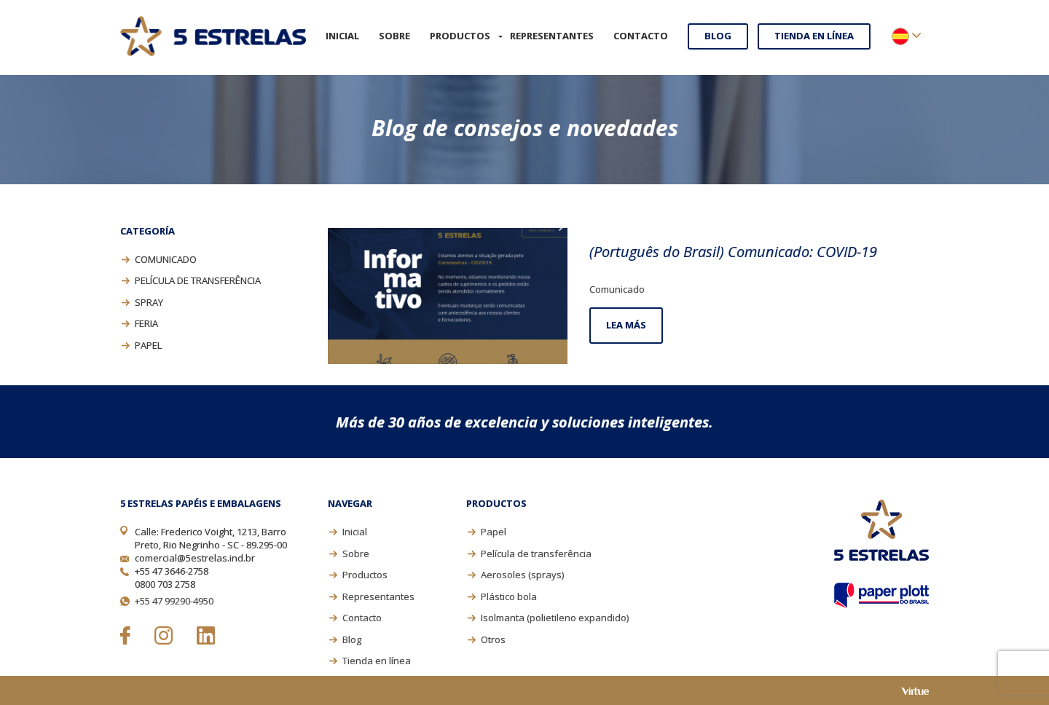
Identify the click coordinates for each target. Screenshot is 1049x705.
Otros (493, 639)
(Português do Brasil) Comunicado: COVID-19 (733, 251)
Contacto (640, 35)
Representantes (552, 35)
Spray (149, 302)
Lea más (626, 324)
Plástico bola (509, 596)
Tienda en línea (814, 35)
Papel (148, 345)
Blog (717, 35)
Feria (146, 323)
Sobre (394, 35)
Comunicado (166, 259)
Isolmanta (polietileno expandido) (555, 617)
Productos (460, 35)
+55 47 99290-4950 (174, 600)
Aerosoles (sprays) (522, 574)
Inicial (342, 35)
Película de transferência (198, 280)
